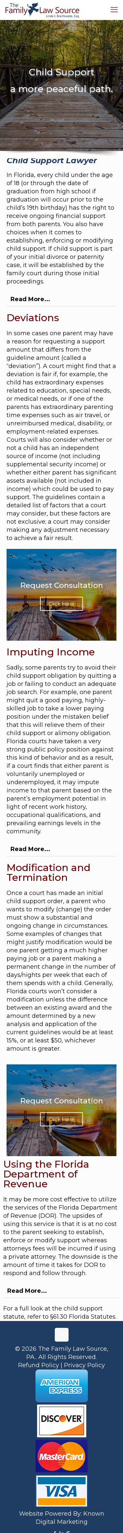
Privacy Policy (84, 1365)
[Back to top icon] (62, 1335)
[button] (61, 299)
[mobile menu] (114, 9)
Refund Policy (38, 1365)
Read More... (30, 299)
